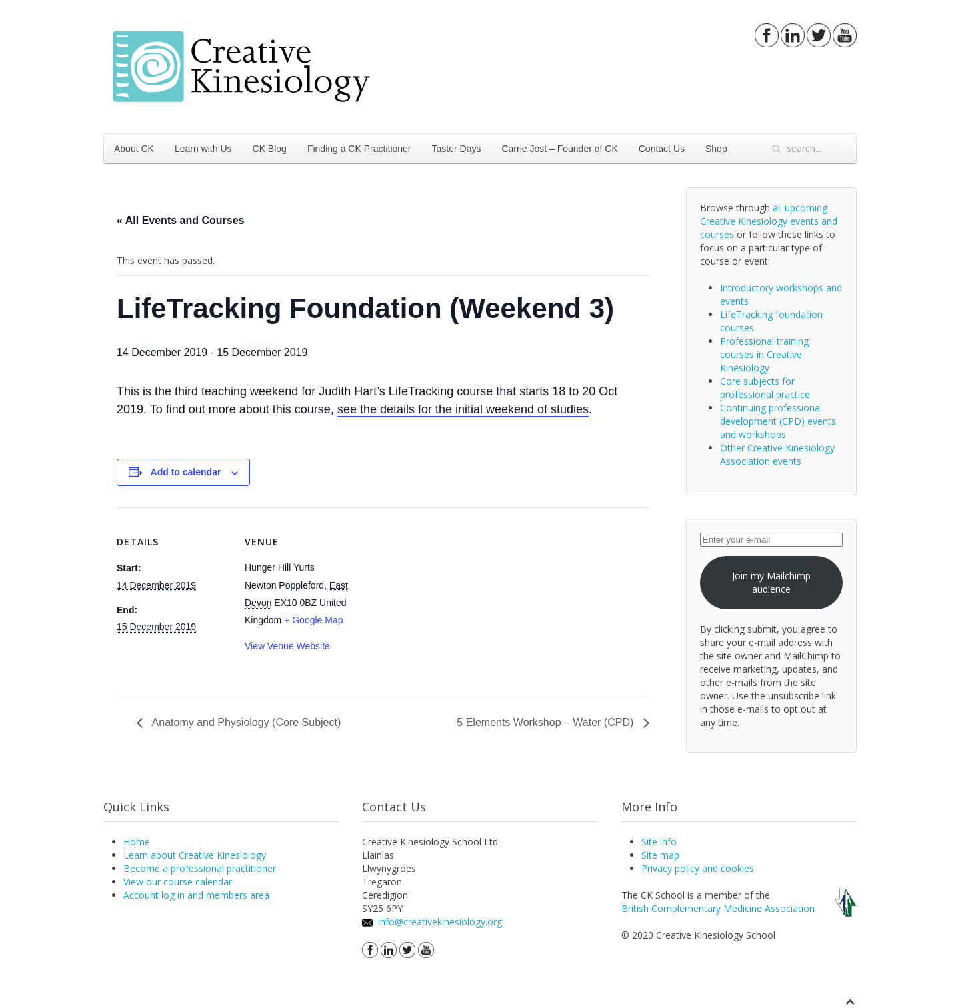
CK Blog (270, 148)
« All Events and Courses (180, 220)
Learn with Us (203, 148)
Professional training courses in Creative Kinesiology (764, 354)
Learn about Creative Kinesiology (194, 855)
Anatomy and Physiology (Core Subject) (245, 722)
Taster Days (456, 148)
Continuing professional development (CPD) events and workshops (778, 421)
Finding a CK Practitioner (359, 148)
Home (136, 841)
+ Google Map (313, 620)
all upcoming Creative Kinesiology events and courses (768, 221)
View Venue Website (287, 646)
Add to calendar (186, 472)
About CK (134, 148)
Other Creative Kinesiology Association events (777, 454)
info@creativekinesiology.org (440, 921)
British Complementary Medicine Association (718, 908)
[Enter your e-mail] (771, 540)
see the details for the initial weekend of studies (463, 409)
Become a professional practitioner (199, 868)
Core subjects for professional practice (765, 388)
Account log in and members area (196, 895)
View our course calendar (177, 881)
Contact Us (662, 148)
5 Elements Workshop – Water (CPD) (546, 722)
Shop (716, 148)
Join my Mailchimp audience (771, 582)
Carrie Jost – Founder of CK (559, 148)
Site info (659, 841)
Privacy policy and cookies (697, 868)
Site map (660, 855)
